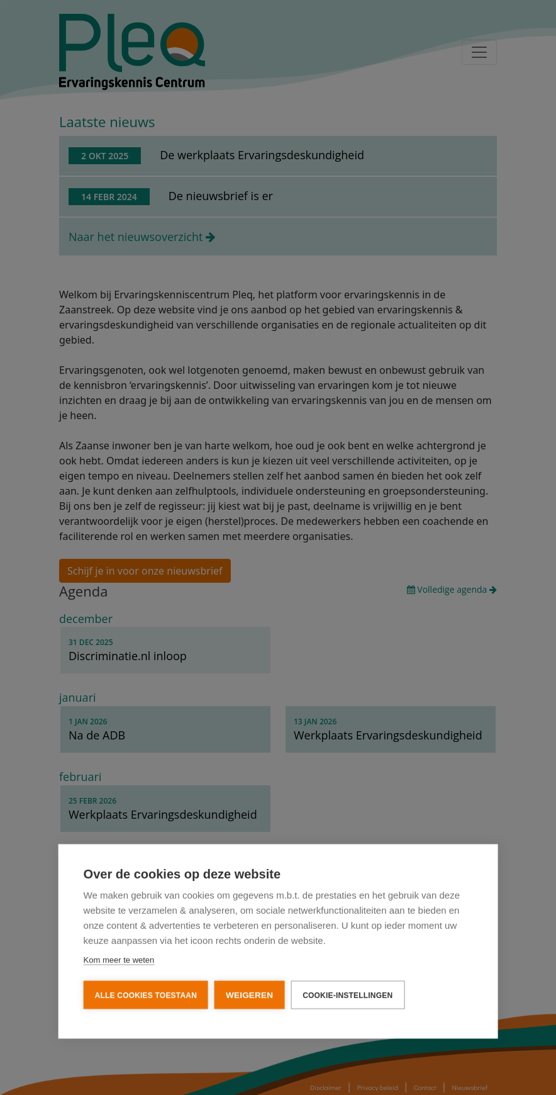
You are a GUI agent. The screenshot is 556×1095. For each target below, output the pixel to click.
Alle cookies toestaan (146, 994)
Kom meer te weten (119, 958)
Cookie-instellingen (347, 994)
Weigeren (249, 994)
